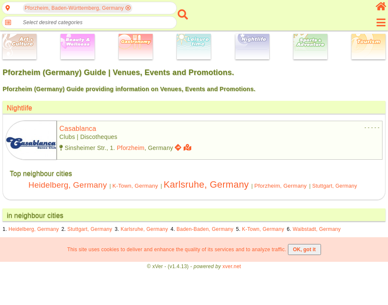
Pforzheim (130, 147)
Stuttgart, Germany (334, 186)
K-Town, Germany (135, 186)
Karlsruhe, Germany (206, 184)
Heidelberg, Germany (67, 184)
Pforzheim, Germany (280, 186)
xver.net (232, 266)
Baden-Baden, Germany (204, 229)
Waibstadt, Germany (317, 229)
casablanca (77, 128)
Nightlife (19, 107)
